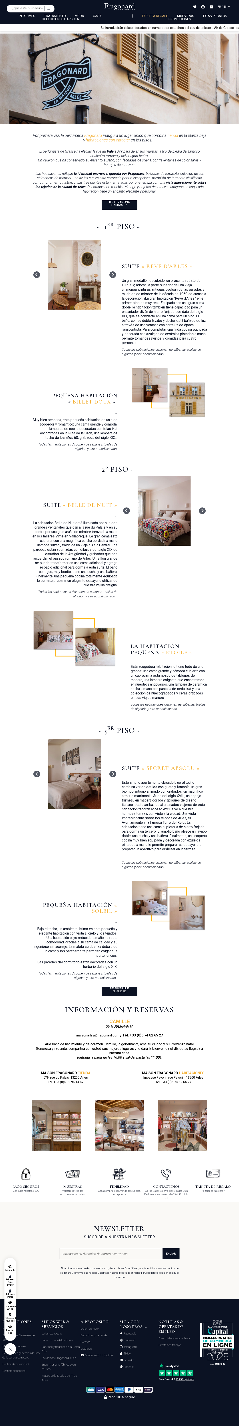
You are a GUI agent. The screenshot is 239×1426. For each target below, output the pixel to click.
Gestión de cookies (13, 1370)
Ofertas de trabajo (170, 1345)
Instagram (130, 1347)
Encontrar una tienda (93, 1335)
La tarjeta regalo (52, 1333)
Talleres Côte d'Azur (10, 1282)
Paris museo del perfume (57, 1340)
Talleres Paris (10, 1295)
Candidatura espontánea (174, 1338)
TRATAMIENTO (55, 16)
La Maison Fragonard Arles (59, 1358)
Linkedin (128, 1360)
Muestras (185, 16)
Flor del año (10, 1331)
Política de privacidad (15, 1364)
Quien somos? (89, 1328)
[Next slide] (112, 274)
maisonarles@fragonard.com (97, 1035)
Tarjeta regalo (155, 16)
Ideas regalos (215, 16)
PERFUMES (27, 16)
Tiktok (127, 1353)
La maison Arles (10, 1307)
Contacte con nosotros (98, 1355)
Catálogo (86, 1348)
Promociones (180, 19)
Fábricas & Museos (10, 1319)
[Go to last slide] (36, 274)
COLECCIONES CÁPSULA (60, 19)
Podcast (128, 1367)
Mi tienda (10, 1270)
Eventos (85, 1342)
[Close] (237, 27)
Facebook (129, 1334)
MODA (79, 16)
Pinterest (129, 1340)
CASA (97, 16)
